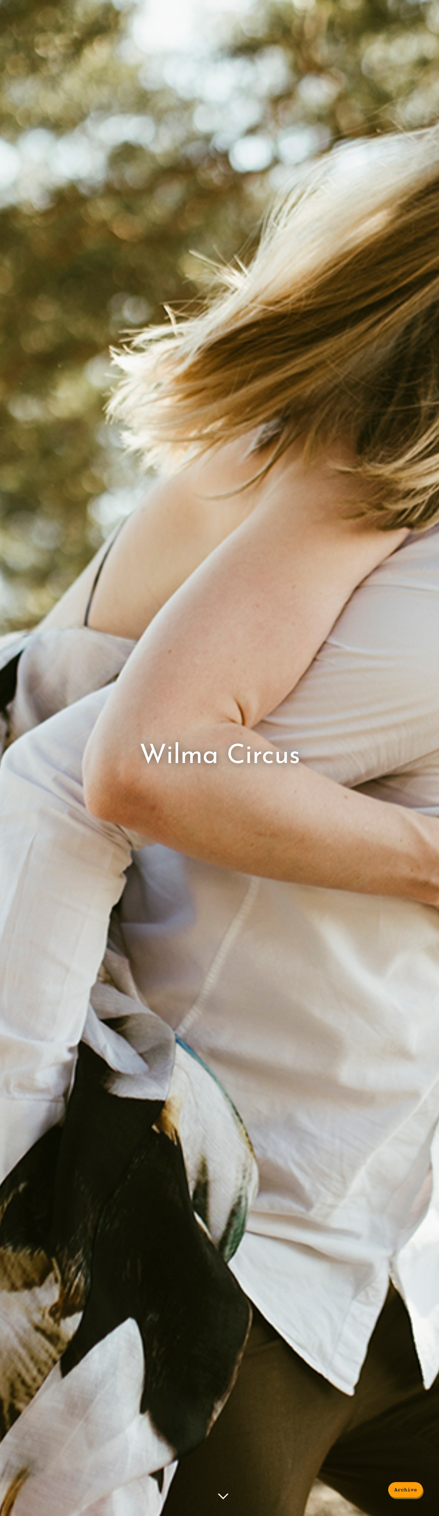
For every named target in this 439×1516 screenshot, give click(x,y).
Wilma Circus (219, 756)
